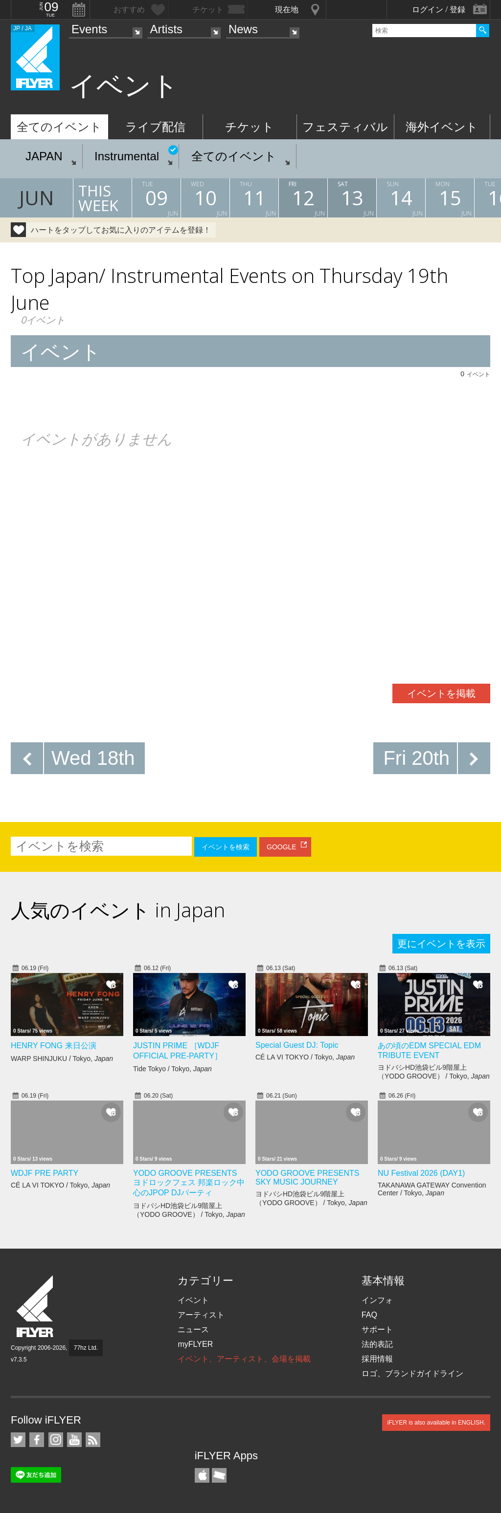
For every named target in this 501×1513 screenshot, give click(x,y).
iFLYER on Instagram (55, 1439)
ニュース (193, 1329)
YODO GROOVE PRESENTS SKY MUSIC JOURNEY (307, 1177)
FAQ (369, 1315)
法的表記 (377, 1344)
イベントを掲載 (441, 693)
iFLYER (35, 1307)
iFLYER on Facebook (36, 1439)
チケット (249, 126)
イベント (193, 1300)
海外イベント (442, 126)
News (243, 29)
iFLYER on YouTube (74, 1439)
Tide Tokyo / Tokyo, (172, 1069)
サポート (377, 1329)
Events (89, 29)
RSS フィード (93, 1439)
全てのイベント (59, 126)
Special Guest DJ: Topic (297, 1045)
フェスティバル (345, 126)
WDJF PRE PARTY (44, 1173)
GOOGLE (281, 847)
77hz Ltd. (86, 1347)
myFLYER (195, 1344)
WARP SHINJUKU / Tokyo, (62, 1058)
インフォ (377, 1300)
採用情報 (377, 1359)
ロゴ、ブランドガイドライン (412, 1373)
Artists (166, 29)
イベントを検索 (226, 847)
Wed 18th (93, 758)
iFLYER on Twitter (18, 1439)
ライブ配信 (155, 126)
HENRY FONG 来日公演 (53, 1045)
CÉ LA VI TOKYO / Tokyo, (305, 1057)
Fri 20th (416, 758)
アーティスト (201, 1315)
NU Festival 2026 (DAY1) (421, 1173)
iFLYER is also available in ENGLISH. (436, 1422)
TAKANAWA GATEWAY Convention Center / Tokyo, (432, 1189)
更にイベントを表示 (441, 943)
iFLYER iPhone (202, 1475)
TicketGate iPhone (219, 1475)
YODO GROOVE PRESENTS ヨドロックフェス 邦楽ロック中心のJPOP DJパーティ (189, 1183)
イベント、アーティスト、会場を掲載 (244, 1359)
